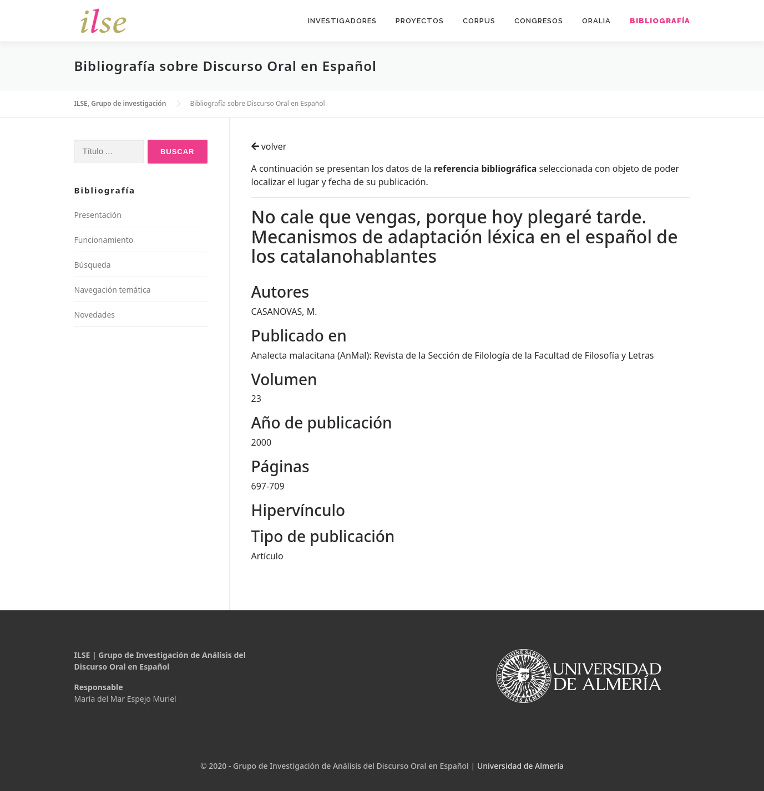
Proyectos (420, 21)
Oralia (596, 21)
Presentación (98, 215)
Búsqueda (92, 264)
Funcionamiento (104, 239)
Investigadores (342, 21)
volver (269, 146)
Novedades (94, 314)
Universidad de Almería (520, 766)
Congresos (538, 21)
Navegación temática (112, 289)
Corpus (479, 21)
